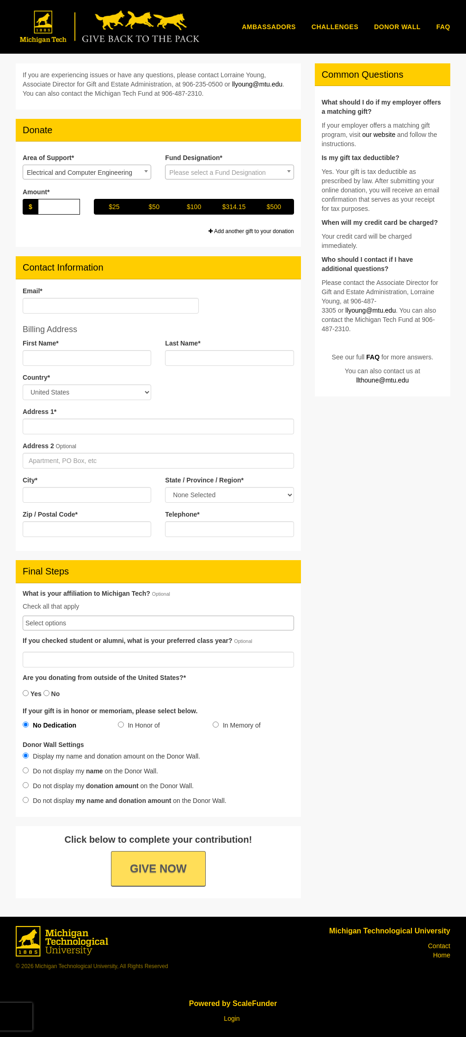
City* (30, 480)
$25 (114, 206)
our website (379, 134)
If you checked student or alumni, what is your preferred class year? (128, 640)
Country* (36, 377)
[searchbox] (158, 623)
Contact (439, 946)
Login (231, 1018)
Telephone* (182, 514)
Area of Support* (48, 157)
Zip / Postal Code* (50, 514)
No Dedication (49, 725)
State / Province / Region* (204, 480)
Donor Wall (397, 27)
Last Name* (182, 343)
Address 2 (38, 446)
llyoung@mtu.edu (257, 84)
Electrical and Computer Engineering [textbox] (79, 172)
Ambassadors (269, 27)
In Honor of (139, 725)
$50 (154, 206)
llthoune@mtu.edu (382, 380)
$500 (274, 206)
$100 (194, 206)
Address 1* (39, 411)
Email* (33, 291)
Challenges (335, 27)
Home (441, 955)
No (51, 694)
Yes (32, 694)
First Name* (41, 343)
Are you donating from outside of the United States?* (104, 677)
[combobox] (87, 172)
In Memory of (237, 725)
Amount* (36, 192)
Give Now (158, 868)
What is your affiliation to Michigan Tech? (86, 593)
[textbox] (229, 172)
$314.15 (234, 206)
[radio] (63, 727)
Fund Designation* (193, 157)
